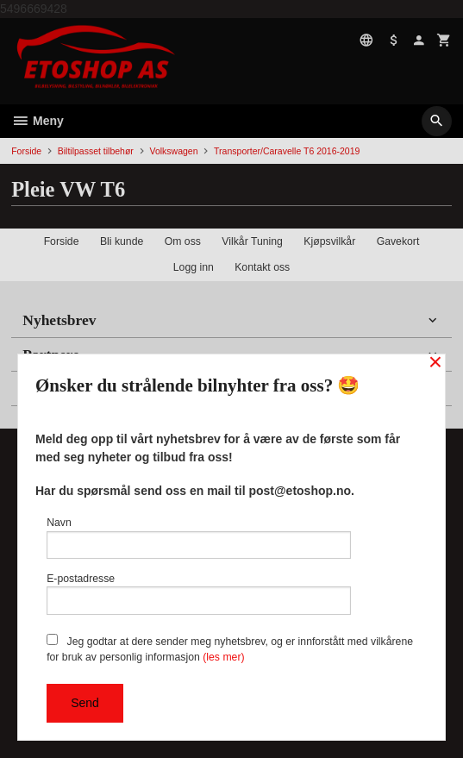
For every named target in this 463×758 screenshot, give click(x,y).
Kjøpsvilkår (329, 241)
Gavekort (398, 241)
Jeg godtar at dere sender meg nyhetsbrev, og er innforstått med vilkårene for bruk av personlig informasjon (230, 648)
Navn (199, 538)
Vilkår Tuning (252, 241)
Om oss (183, 241)
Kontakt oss (262, 267)
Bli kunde (121, 241)
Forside (26, 151)
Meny (37, 121)
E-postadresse (199, 594)
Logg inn (193, 267)
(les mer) (223, 657)
